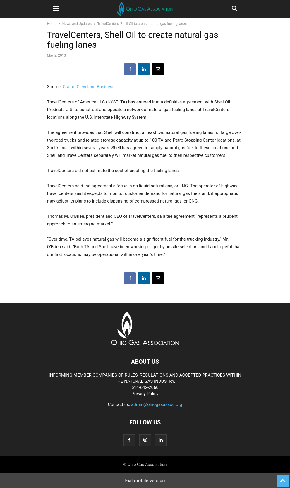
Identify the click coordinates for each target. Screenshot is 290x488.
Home (51, 24)
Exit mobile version (145, 480)
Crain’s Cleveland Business (88, 86)
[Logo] (145, 343)
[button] (56, 9)
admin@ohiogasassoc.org (156, 404)
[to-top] (283, 478)
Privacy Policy (144, 393)
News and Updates (77, 24)
